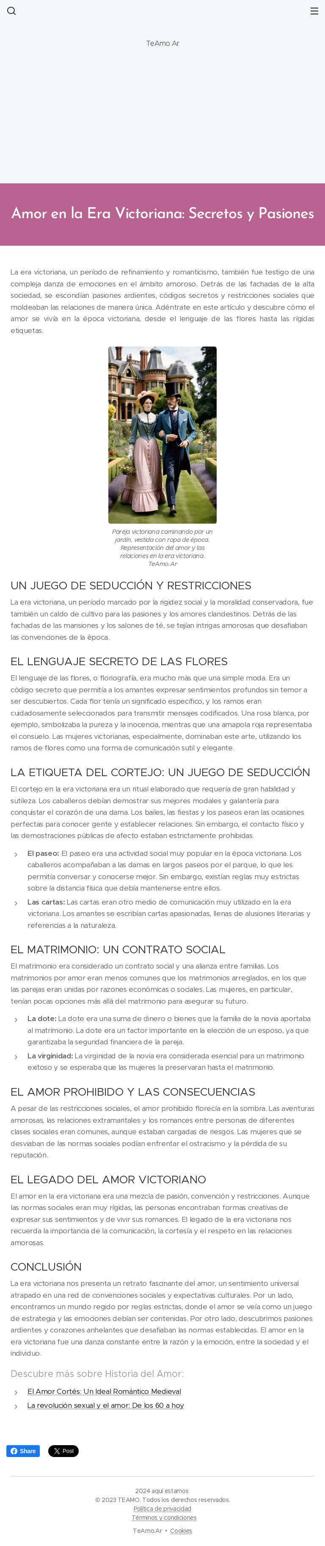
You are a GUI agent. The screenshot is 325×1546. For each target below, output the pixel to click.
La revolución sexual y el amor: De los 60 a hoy (106, 1405)
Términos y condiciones (164, 1517)
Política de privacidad (162, 1509)
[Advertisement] (162, 120)
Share (23, 1451)
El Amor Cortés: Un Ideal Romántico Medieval (104, 1391)
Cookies (181, 1531)
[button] (10, 10)
